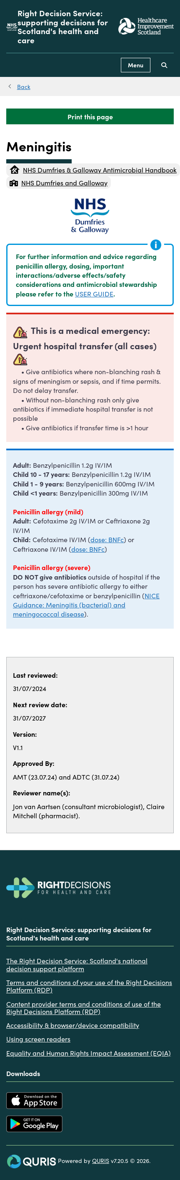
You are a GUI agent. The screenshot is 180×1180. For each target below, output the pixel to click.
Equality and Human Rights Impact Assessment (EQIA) (88, 1053)
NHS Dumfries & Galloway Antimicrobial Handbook (93, 169)
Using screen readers (38, 1038)
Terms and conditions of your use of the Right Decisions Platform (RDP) (89, 986)
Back (23, 86)
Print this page (90, 116)
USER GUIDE (94, 293)
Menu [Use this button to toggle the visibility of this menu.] (135, 65)
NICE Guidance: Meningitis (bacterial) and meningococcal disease (86, 605)
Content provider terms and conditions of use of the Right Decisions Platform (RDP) (83, 1007)
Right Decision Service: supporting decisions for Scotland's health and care (63, 26)
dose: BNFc (107, 539)
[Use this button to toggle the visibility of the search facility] (164, 65)
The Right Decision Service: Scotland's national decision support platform (77, 964)
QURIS (100, 1160)
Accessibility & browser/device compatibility (72, 1025)
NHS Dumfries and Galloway (59, 182)
